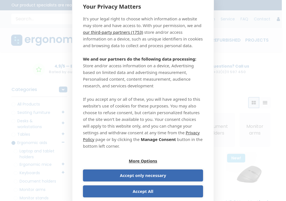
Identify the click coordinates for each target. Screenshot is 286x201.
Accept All (143, 185)
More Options (112, 169)
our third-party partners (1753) (113, 39)
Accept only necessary (174, 169)
